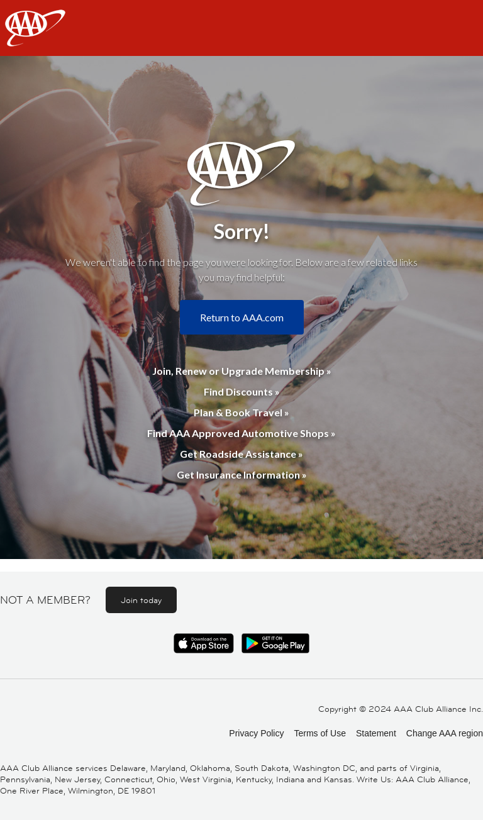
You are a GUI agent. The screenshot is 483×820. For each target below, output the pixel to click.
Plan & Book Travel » (241, 412)
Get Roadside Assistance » (241, 454)
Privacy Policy (256, 733)
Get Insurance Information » (242, 474)
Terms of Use (319, 733)
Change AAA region (444, 733)
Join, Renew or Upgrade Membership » (241, 371)
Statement (376, 733)
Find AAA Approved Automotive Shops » (241, 433)
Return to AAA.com (242, 317)
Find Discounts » (242, 391)
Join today (141, 600)
